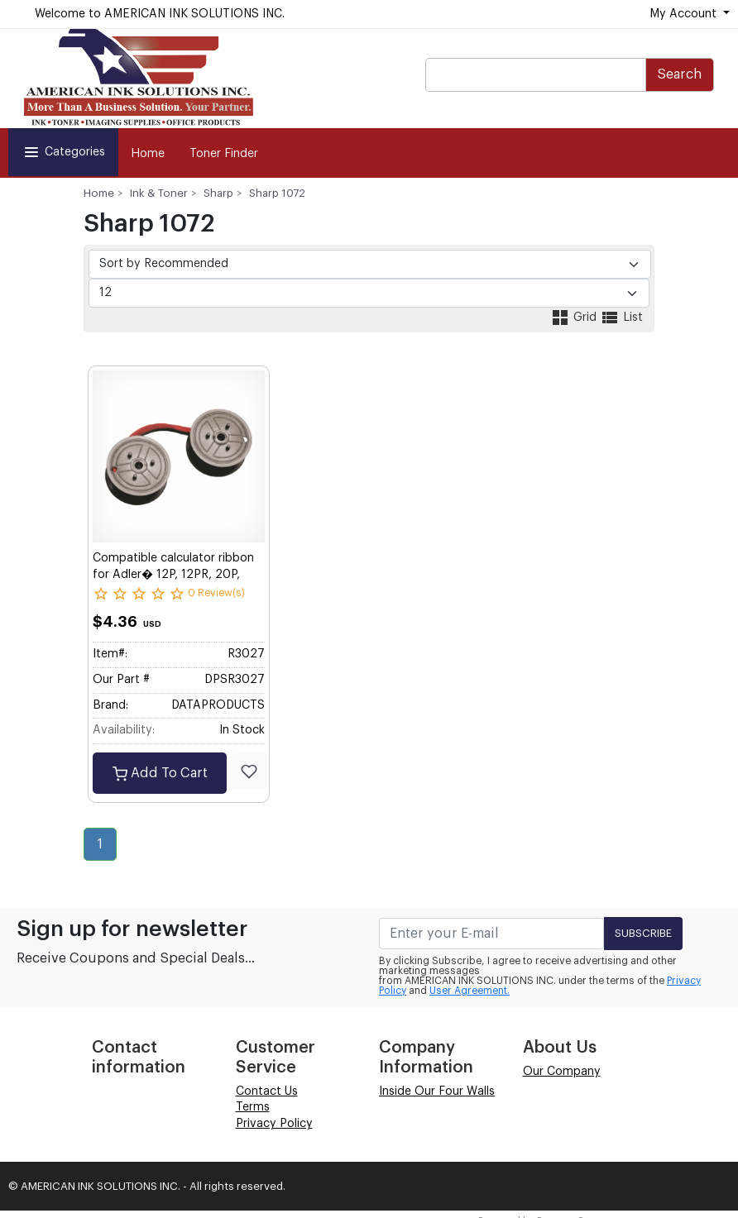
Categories (63, 152)
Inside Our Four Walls (437, 1091)
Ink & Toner (159, 193)
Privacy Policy (274, 1124)
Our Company (562, 1071)
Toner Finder (223, 154)
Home (148, 154)
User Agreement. (469, 991)
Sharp (218, 193)
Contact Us (267, 1091)
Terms (253, 1107)
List (621, 317)
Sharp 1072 (277, 193)
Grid (575, 317)
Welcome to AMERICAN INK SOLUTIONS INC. (160, 14)
